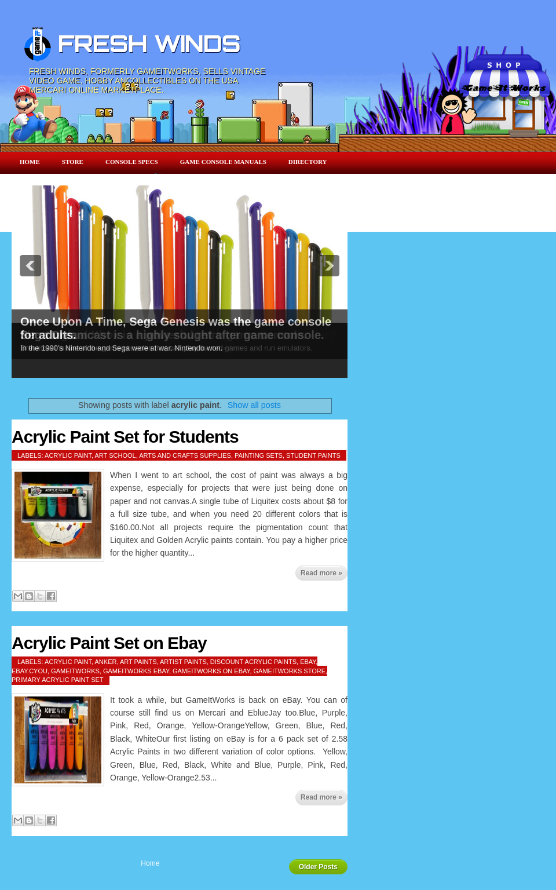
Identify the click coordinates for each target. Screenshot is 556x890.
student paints (313, 455)
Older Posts (318, 867)
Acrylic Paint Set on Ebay (109, 642)
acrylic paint (68, 455)
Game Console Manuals (223, 161)
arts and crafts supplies (185, 455)
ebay (308, 661)
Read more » (321, 573)
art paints (138, 661)
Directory (307, 161)
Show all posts (254, 405)
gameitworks (75, 671)
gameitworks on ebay (211, 671)
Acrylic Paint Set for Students (125, 436)
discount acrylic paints (253, 661)
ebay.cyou (29, 671)
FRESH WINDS (149, 43)
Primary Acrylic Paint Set (58, 679)
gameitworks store (289, 671)
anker (106, 661)
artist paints (183, 661)
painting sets (259, 455)
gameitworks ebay (136, 671)
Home (30, 161)
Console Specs (131, 161)
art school (115, 455)
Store (72, 161)
